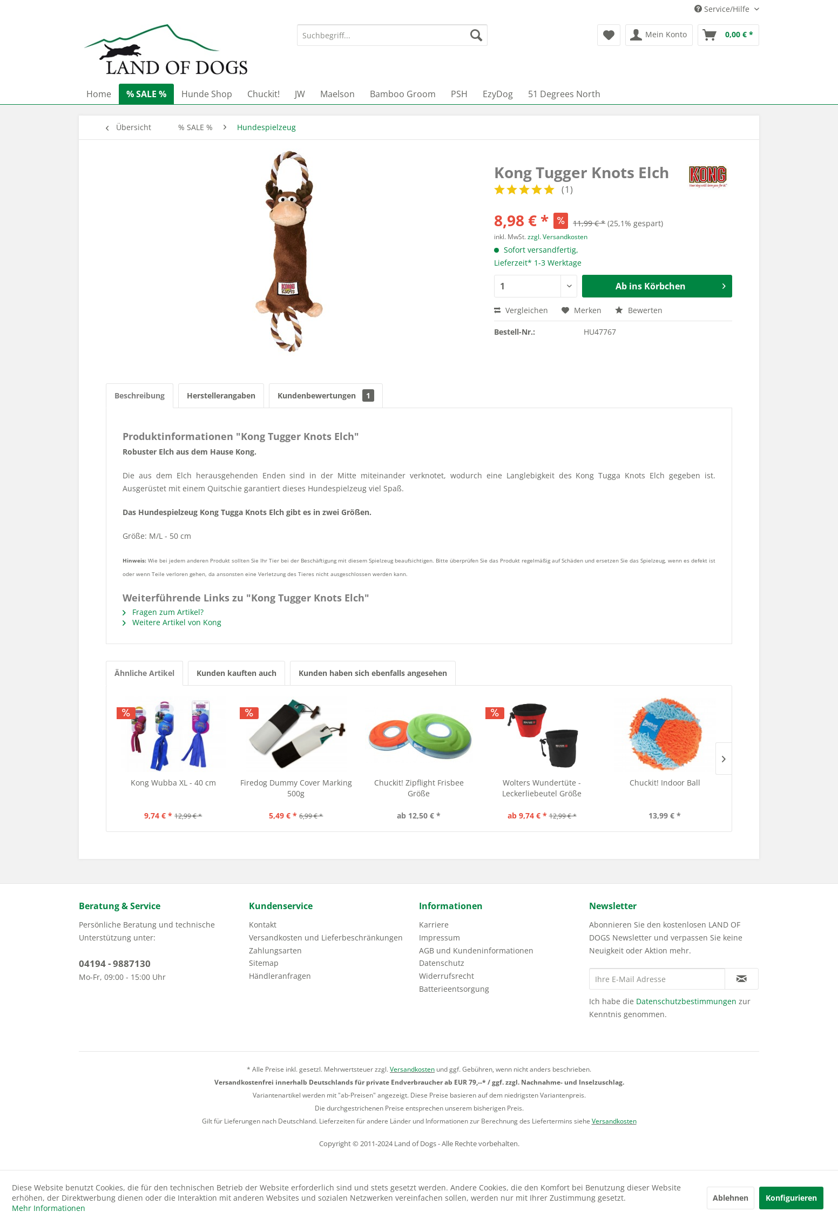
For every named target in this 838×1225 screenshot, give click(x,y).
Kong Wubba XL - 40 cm (173, 782)
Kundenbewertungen (326, 395)
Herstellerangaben (221, 395)
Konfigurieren (791, 1198)
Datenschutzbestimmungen (686, 1001)
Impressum (439, 937)
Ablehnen (730, 1198)
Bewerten (639, 310)
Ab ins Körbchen (671, 285)
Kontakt (262, 924)
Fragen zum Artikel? (163, 612)
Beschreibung (139, 395)
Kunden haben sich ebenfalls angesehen (373, 673)
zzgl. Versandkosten (557, 236)
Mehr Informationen (48, 1208)
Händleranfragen (280, 976)
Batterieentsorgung (454, 989)
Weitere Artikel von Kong (172, 622)
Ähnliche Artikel (144, 673)
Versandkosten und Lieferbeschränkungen (326, 937)
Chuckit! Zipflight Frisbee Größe (419, 787)
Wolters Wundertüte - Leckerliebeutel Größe (542, 787)
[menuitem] (392, 35)
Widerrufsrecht (446, 976)
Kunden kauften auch (236, 673)
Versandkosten (412, 1069)
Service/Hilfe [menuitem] (723, 9)
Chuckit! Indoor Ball (665, 782)
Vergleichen (521, 310)
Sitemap (264, 963)
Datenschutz (441, 963)
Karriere (434, 924)
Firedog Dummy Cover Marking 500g (296, 787)
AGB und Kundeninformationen (476, 950)
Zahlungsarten (275, 950)
